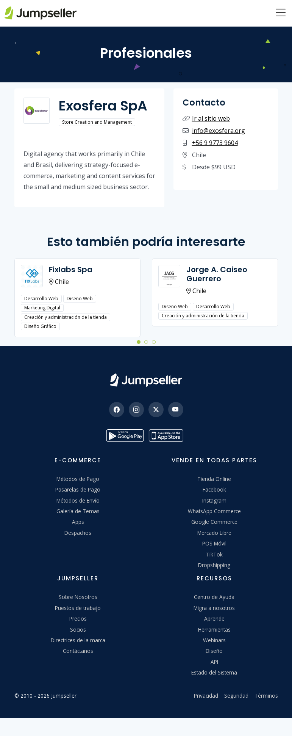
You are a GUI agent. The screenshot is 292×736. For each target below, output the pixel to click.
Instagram (214, 500)
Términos (266, 695)
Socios (78, 629)
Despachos (77, 532)
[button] (138, 341)
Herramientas (214, 629)
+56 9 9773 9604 (215, 143)
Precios (78, 618)
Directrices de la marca (78, 640)
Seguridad (236, 695)
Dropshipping (214, 565)
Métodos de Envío (78, 500)
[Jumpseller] (146, 380)
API (214, 661)
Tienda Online (214, 478)
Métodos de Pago (77, 478)
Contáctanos (78, 650)
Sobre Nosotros (78, 596)
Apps (78, 521)
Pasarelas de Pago (77, 489)
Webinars (214, 640)
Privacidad (206, 695)
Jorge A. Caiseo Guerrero (216, 274)
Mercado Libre (214, 532)
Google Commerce (214, 521)
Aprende (214, 618)
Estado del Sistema (214, 672)
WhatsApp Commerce (214, 511)
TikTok (214, 554)
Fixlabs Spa (70, 269)
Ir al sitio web (211, 118)
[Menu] (280, 13)
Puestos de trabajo (78, 607)
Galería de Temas (78, 511)
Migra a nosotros (214, 607)
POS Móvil (214, 543)
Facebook (214, 489)
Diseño (214, 650)
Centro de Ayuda (214, 596)
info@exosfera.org (218, 130)
